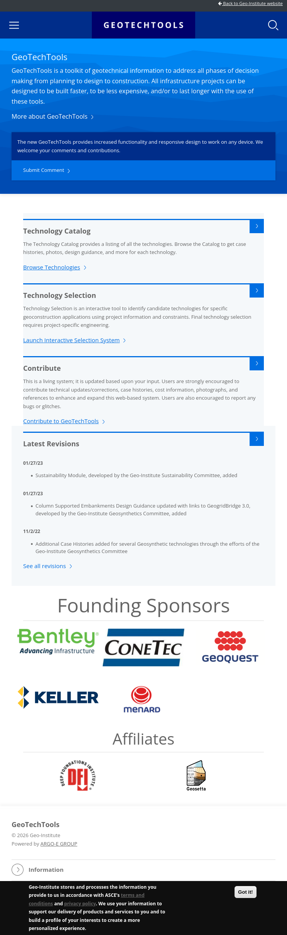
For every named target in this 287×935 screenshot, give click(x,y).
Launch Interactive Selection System (71, 340)
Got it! (245, 893)
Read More (257, 226)
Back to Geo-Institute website (250, 3)
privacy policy (80, 904)
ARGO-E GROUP (59, 843)
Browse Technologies (51, 267)
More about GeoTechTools (50, 116)
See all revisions (44, 566)
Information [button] (46, 869)
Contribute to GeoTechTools (61, 421)
